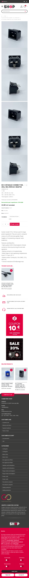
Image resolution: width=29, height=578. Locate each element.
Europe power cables (9, 282)
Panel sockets (3, 382)
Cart (3, 441)
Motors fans (5, 454)
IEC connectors (17, 382)
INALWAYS (7, 213)
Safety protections (7, 487)
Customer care (6, 422)
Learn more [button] (14, 571)
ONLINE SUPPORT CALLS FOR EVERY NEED (15, 308)
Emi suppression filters (8, 460)
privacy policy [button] (4, 537)
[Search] (25, 11)
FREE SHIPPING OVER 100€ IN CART (14, 294)
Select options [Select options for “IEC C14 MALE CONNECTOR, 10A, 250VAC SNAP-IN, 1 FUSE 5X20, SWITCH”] (25, 370)
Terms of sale (6, 430)
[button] (27, 530)
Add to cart (15, 224)
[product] (7, 274)
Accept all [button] (21, 575)
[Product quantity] (5, 224)
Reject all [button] (8, 575)
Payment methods (7, 428)
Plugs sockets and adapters (11, 382)
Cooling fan (5, 449)
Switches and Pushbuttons (8, 465)
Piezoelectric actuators (8, 482)
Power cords (3, 282)
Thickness (4, 217)
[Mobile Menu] (2, 6)
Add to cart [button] (11, 270)
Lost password (6, 438)
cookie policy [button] (16, 543)
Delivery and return (7, 425)
